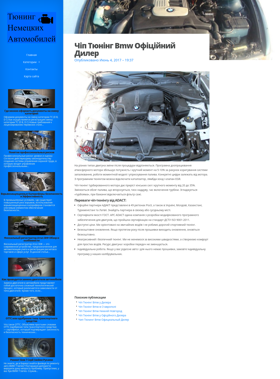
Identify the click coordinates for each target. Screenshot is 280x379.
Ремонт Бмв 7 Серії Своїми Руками (31, 360)
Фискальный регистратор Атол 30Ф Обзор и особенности (31, 239)
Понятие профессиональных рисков (31, 152)
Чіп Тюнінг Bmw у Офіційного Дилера (102, 315)
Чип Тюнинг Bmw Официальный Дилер (103, 319)
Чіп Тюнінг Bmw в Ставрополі (97, 306)
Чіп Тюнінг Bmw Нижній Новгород (100, 311)
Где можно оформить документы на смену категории (31, 112)
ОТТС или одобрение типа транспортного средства (31, 320)
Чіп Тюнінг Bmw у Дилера (94, 302)
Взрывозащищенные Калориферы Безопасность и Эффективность (31, 195)
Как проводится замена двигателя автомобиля (31, 279)
